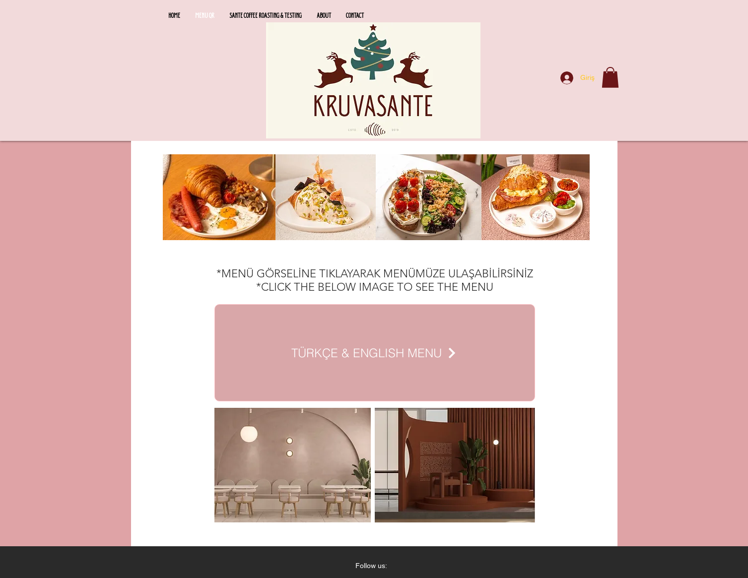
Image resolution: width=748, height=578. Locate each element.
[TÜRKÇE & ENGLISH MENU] (374, 352)
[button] (610, 77)
